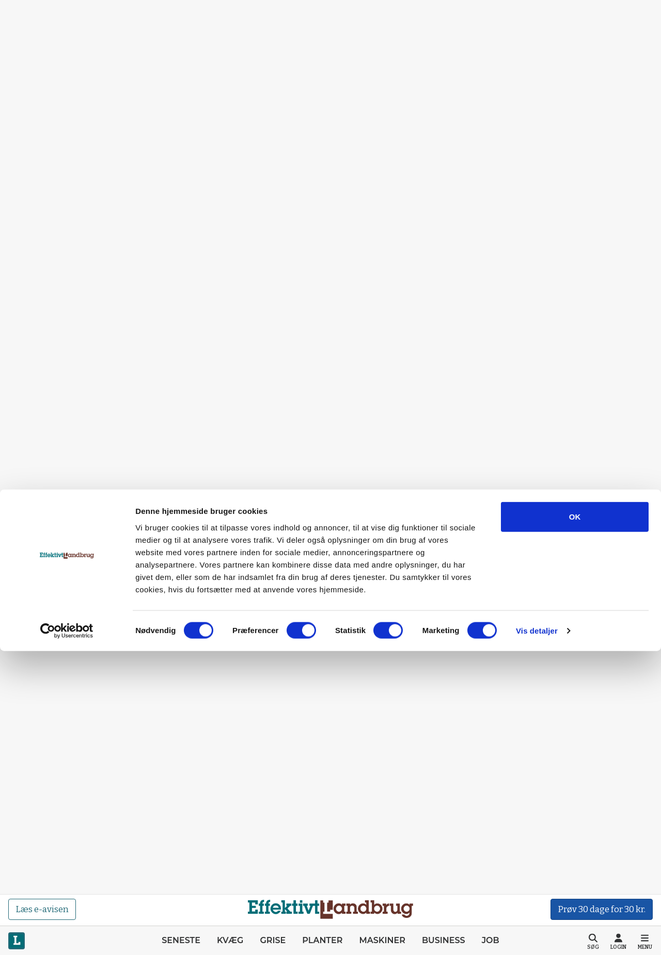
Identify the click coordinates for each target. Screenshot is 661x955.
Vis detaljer (537, 934)
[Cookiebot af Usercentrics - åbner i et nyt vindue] (67, 935)
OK (575, 820)
